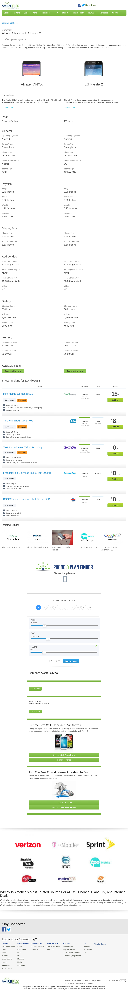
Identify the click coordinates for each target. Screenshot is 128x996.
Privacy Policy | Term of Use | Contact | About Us (91, 980)
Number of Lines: (64, 600)
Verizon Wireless (8, 946)
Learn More (35, 689)
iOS (83, 952)
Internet (65, 13)
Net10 (4, 962)
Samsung (20, 965)
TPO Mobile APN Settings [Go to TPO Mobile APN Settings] (86, 547)
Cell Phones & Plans (12, 13)
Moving (115, 13)
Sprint (4, 952)
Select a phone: (65, 573)
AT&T (4, 949)
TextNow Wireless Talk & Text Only (22, 447)
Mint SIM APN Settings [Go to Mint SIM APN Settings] (11, 547)
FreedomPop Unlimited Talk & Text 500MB (27, 473)
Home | (68, 980)
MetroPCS (6, 965)
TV (57, 13)
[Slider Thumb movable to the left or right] (44, 626)
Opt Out (123, 980)
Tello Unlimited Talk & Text (18, 420)
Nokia (19, 962)
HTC (18, 952)
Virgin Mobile (6, 959)
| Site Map (115, 980)
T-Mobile (5, 955)
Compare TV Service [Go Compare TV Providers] (64, 802)
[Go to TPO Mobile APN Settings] (87, 537)
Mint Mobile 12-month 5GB (18, 393)
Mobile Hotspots (37, 946)
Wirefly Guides (98, 944)
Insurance (92, 13)
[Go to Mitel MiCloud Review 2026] (37, 537)
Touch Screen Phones (69, 952)
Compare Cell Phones (10, 23)
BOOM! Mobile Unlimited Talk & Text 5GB (26, 499)
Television (49, 949)
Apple (19, 946)
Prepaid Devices (67, 949)
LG (18, 955)
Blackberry (85, 949)
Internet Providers (52, 946)
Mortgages (104, 13)
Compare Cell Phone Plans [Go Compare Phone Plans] (64, 755)
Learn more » (7, 107)
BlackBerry (21, 949)
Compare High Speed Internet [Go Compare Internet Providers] (64, 807)
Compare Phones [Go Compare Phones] (64, 760)
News (87, 5)
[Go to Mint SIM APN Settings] (13, 537)
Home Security (78, 13)
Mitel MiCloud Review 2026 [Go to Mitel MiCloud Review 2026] (37, 547)
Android (84, 946)
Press (93, 5)
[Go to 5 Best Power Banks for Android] (62, 537)
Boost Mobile (6, 968)
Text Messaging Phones (70, 955)
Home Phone (46, 13)
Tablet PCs (35, 949)
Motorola (20, 959)
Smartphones (66, 946)
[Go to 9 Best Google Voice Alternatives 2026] (112, 537)
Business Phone (30, 13)
